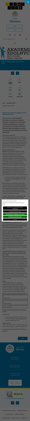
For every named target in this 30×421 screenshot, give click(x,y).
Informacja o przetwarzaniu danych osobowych (15, 208)
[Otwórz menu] (28, 2)
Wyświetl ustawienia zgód (15, 211)
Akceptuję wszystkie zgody (15, 216)
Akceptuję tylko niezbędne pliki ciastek (15, 214)
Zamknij (15, 219)
